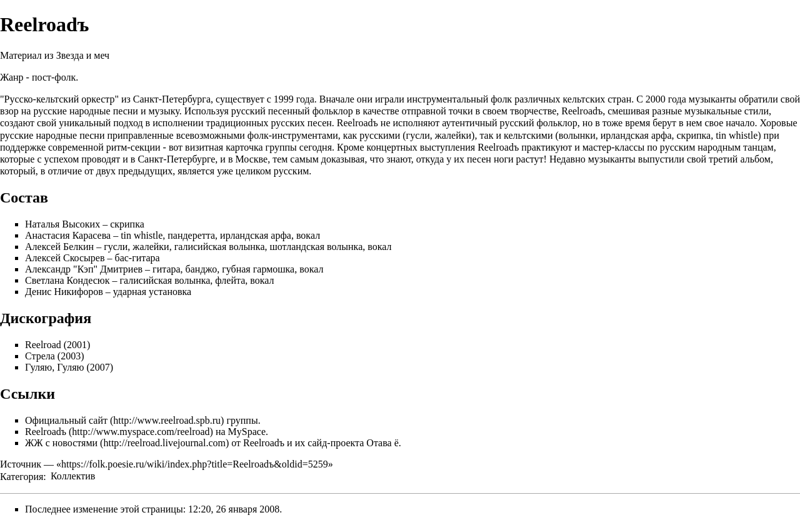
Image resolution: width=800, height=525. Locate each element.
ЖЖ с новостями (61, 443)
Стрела (40, 356)
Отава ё (382, 443)
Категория (21, 476)
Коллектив (73, 476)
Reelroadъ (45, 431)
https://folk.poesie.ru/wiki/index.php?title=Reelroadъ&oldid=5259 (194, 464)
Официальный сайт (66, 420)
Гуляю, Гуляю (54, 367)
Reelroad (43, 344)
